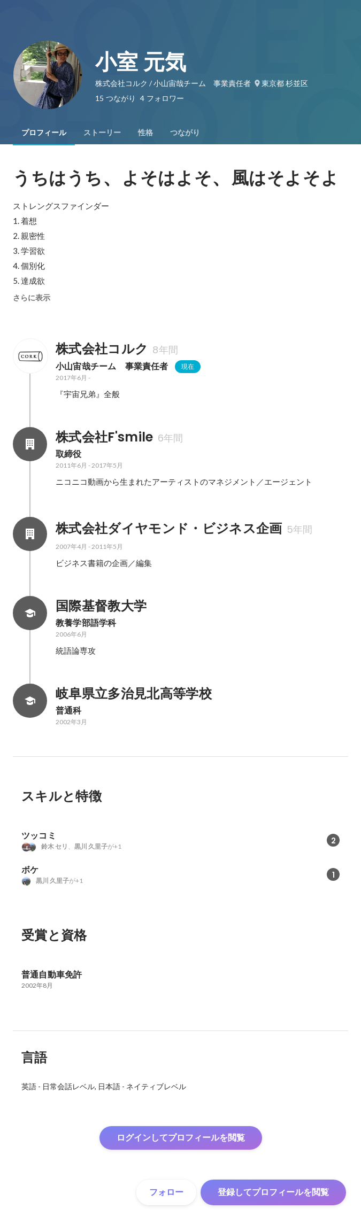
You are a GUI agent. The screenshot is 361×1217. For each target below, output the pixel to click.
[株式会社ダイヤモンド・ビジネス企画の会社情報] (30, 534)
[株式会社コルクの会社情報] (30, 356)
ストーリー (102, 132)
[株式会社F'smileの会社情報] (30, 444)
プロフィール (43, 132)
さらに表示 (31, 297)
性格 (145, 132)
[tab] (44, 132)
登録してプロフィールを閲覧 (273, 1192)
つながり (185, 132)
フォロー (166, 1192)
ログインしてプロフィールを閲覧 (181, 1137)
